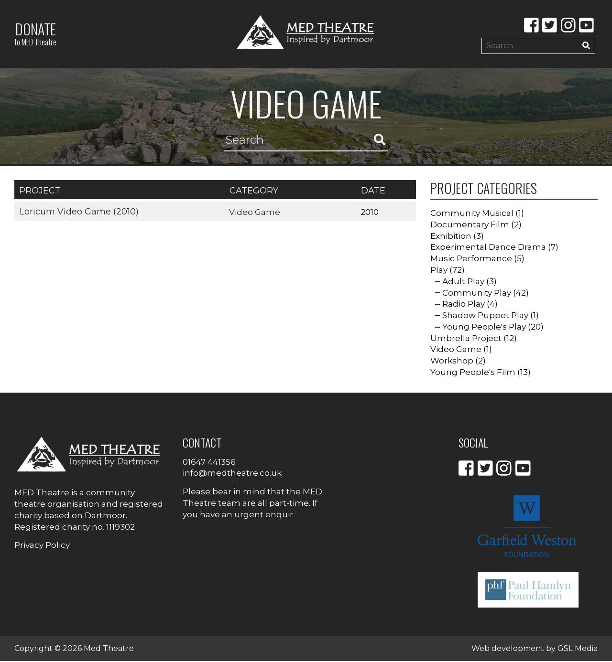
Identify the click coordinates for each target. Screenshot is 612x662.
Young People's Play (484, 327)
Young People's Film (472, 373)
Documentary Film (469, 225)
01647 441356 (209, 462)
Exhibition (450, 236)
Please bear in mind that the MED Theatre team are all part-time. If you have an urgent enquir (252, 504)
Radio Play (463, 305)
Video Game (255, 212)
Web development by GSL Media (534, 649)
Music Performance (471, 259)
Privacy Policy (42, 546)
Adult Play (463, 282)
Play (439, 270)
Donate (35, 33)
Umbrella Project (466, 338)
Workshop (451, 361)
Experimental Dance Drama (488, 248)
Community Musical (472, 213)
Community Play (476, 293)
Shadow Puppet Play (485, 316)
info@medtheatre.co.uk (232, 474)
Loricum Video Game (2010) (78, 212)
